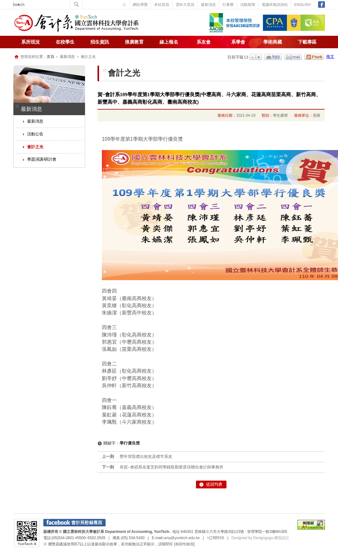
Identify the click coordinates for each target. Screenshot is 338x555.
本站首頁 (161, 4)
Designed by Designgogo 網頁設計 (260, 538)
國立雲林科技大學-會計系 (76, 23)
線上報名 (168, 42)
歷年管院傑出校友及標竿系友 (146, 456)
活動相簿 (247, 4)
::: (124, 4)
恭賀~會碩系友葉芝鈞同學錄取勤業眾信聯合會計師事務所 (171, 467)
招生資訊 (99, 42)
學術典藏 (272, 42)
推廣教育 (134, 42)
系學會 (238, 42)
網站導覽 (140, 4)
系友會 (204, 42)
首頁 (50, 56)
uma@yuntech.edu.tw (182, 538)
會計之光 (35, 146)
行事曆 (228, 4)
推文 (330, 56)
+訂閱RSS (215, 538)
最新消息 (208, 4)
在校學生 (65, 42)
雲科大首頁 (185, 4)
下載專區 (307, 42)
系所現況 (30, 42)
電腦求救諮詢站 (275, 4)
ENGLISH (302, 4)
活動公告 (35, 134)
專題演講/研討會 (42, 159)
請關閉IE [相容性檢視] (176, 544)
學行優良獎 (130, 443)
